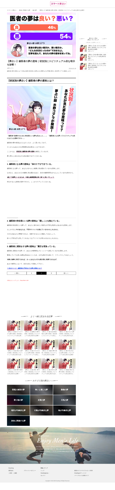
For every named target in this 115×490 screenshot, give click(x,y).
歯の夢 (35, 10)
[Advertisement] (24, 296)
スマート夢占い (12, 10)
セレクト (43, 475)
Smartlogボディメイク (80, 473)
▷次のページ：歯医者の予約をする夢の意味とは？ (24, 268)
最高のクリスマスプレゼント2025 (83, 470)
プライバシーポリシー (30, 470)
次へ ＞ (66, 273)
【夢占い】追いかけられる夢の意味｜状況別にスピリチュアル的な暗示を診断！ (97, 47)
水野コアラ (10, 68)
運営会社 (11, 470)
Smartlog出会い (45, 473)
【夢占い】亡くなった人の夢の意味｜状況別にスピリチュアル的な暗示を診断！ (97, 65)
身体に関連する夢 (24, 10)
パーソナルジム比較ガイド (81, 475)
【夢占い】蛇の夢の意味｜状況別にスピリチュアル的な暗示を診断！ (97, 56)
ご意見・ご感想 (13, 473)
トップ (42, 470)
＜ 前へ (16, 273)
